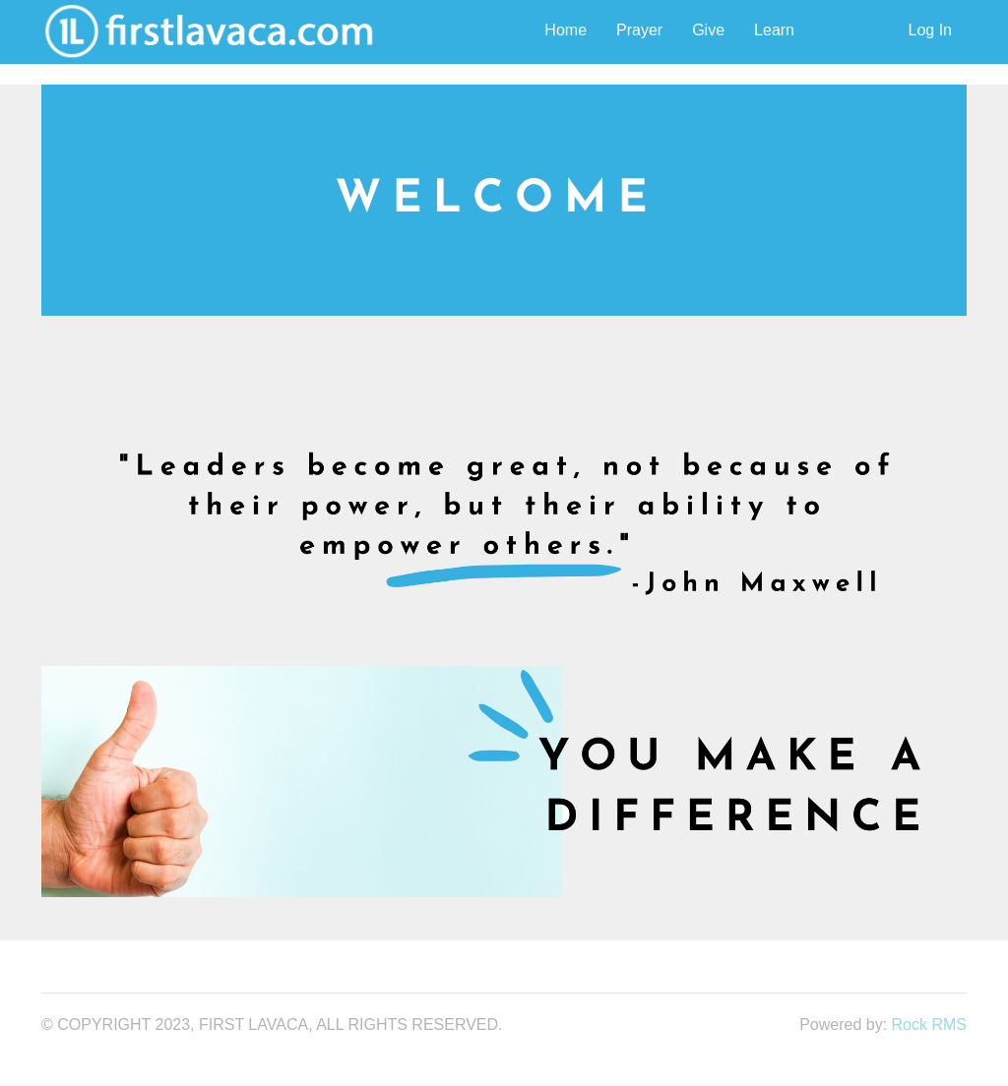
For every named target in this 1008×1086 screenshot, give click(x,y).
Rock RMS (929, 1024)
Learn (774, 30)
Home (565, 30)
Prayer (639, 30)
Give (708, 30)
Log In (930, 30)
